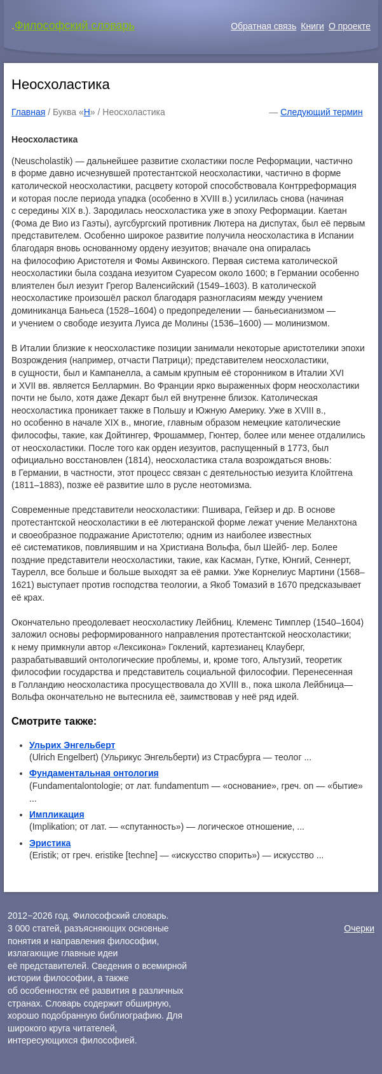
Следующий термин (321, 112)
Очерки (359, 928)
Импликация (57, 814)
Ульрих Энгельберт (72, 745)
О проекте (350, 26)
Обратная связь (263, 26)
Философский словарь (75, 25)
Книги (312, 26)
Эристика (50, 843)
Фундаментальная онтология (94, 773)
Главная (28, 112)
